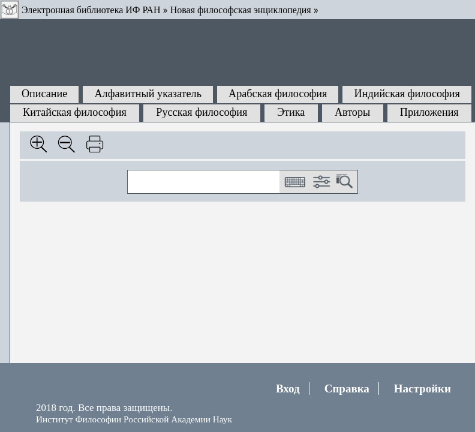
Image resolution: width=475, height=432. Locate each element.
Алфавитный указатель (147, 94)
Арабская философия (278, 94)
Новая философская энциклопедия (240, 10)
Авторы (352, 112)
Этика (291, 112)
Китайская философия (75, 112)
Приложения (429, 112)
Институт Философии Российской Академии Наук (134, 419)
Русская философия (201, 112)
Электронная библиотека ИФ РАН (91, 10)
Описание (45, 94)
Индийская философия (407, 94)
